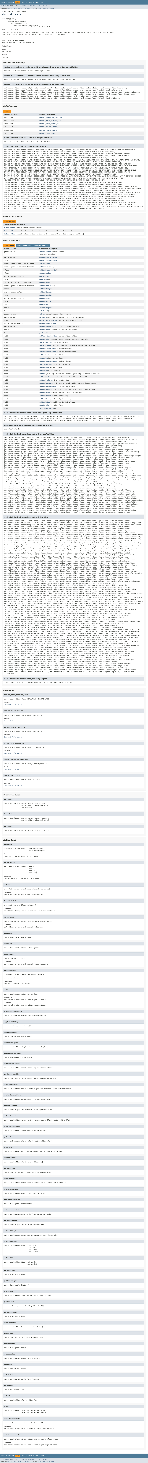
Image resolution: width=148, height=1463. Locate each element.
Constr (20, 8)
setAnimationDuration (48, 336)
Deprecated (30, 2)
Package (11, 2)
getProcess (43, 279)
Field (15, 8)
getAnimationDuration (48, 260)
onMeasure (43, 317)
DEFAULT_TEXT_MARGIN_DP (48, 124)
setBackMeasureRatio (47, 352)
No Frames (31, 5)
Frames (24, 5)
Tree (23, 2)
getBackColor (44, 264)
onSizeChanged (45, 326)
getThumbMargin (45, 292)
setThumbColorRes (46, 380)
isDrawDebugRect (45, 308)
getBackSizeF (44, 276)
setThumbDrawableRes (47, 386)
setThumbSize (44, 399)
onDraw (42, 314)
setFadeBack (44, 367)
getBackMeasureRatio (47, 270)
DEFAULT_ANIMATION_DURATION (50, 117)
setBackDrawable (45, 345)
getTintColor (44, 304)
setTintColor (44, 405)
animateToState (45, 252)
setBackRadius (45, 355)
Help (42, 2)
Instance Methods (24, 245)
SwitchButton (9, 228)
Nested (9, 8)
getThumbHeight (45, 289)
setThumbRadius (45, 396)
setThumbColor (45, 377)
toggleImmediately (46, 408)
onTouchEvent (44, 330)
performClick (44, 333)
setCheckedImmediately (48, 361)
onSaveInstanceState (47, 323)
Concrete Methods (41, 245)
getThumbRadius (45, 295)
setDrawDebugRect (46, 364)
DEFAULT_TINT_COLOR (47, 133)
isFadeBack (43, 311)
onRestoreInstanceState (48, 320)
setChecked (43, 358)
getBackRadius (45, 273)
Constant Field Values (13, 705)
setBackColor (44, 339)
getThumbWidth (45, 301)
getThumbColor (45, 282)
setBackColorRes (45, 342)
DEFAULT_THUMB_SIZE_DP (48, 130)
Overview (4, 2)
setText (42, 374)
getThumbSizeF (45, 298)
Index (37, 2)
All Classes (43, 5)
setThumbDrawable (46, 383)
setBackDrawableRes (47, 348)
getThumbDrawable (46, 286)
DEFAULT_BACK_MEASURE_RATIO (50, 120)
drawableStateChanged (48, 257)
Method (27, 8)
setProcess (43, 370)
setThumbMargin (45, 389)
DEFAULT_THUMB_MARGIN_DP (49, 127)
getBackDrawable (45, 267)
